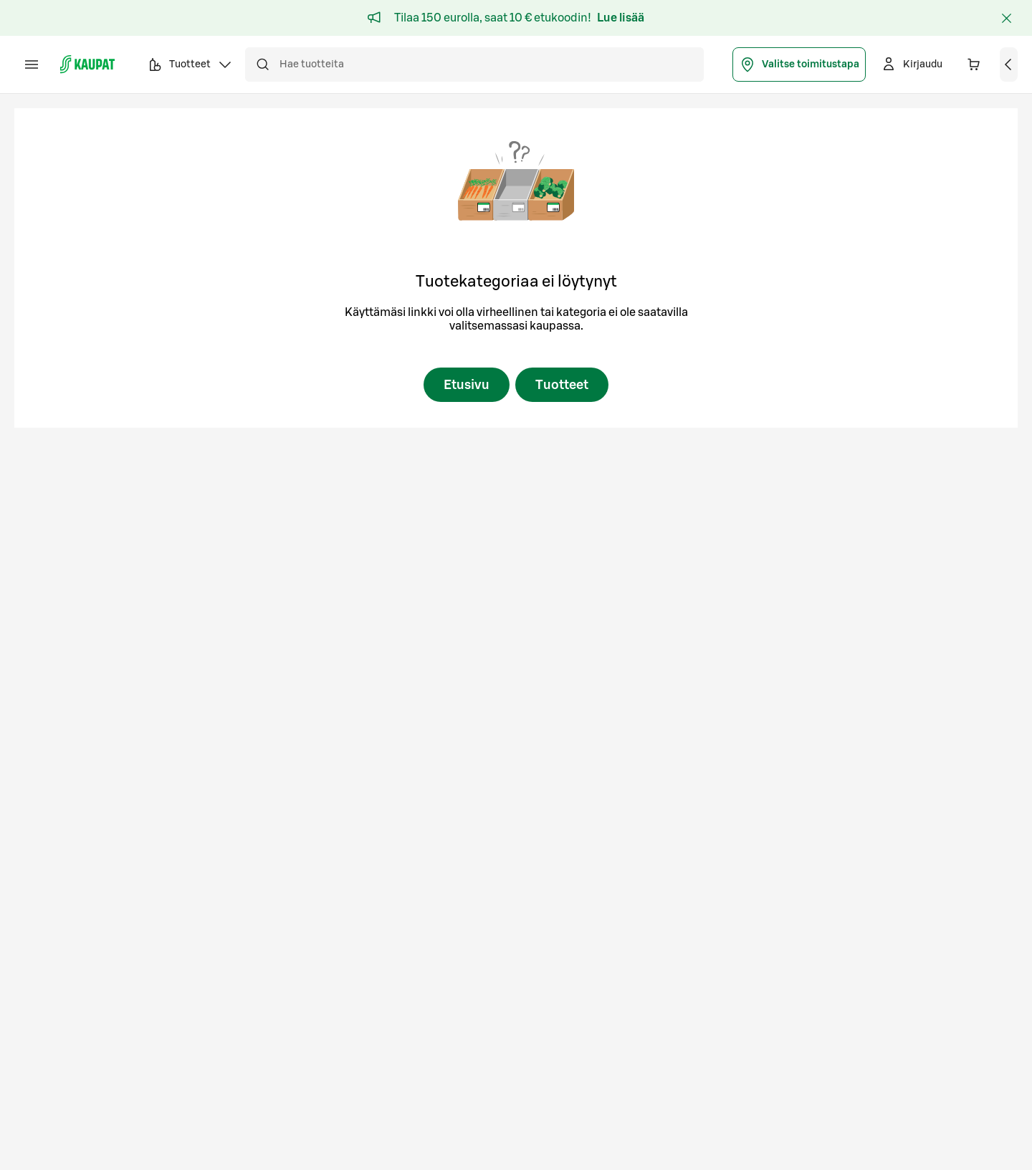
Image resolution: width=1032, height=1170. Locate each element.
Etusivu (466, 384)
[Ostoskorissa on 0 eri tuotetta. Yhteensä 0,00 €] (974, 64)
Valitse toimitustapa (799, 64)
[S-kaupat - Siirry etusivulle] (87, 64)
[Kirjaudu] (911, 64)
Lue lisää (620, 18)
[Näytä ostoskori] (1009, 64)
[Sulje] (1006, 17)
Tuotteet (561, 384)
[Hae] (262, 64)
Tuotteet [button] (190, 66)
